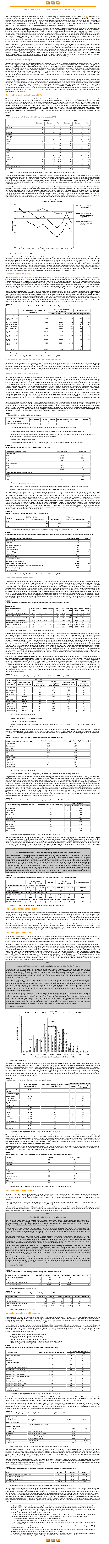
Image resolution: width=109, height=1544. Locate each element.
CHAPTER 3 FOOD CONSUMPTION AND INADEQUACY (53, 9)
